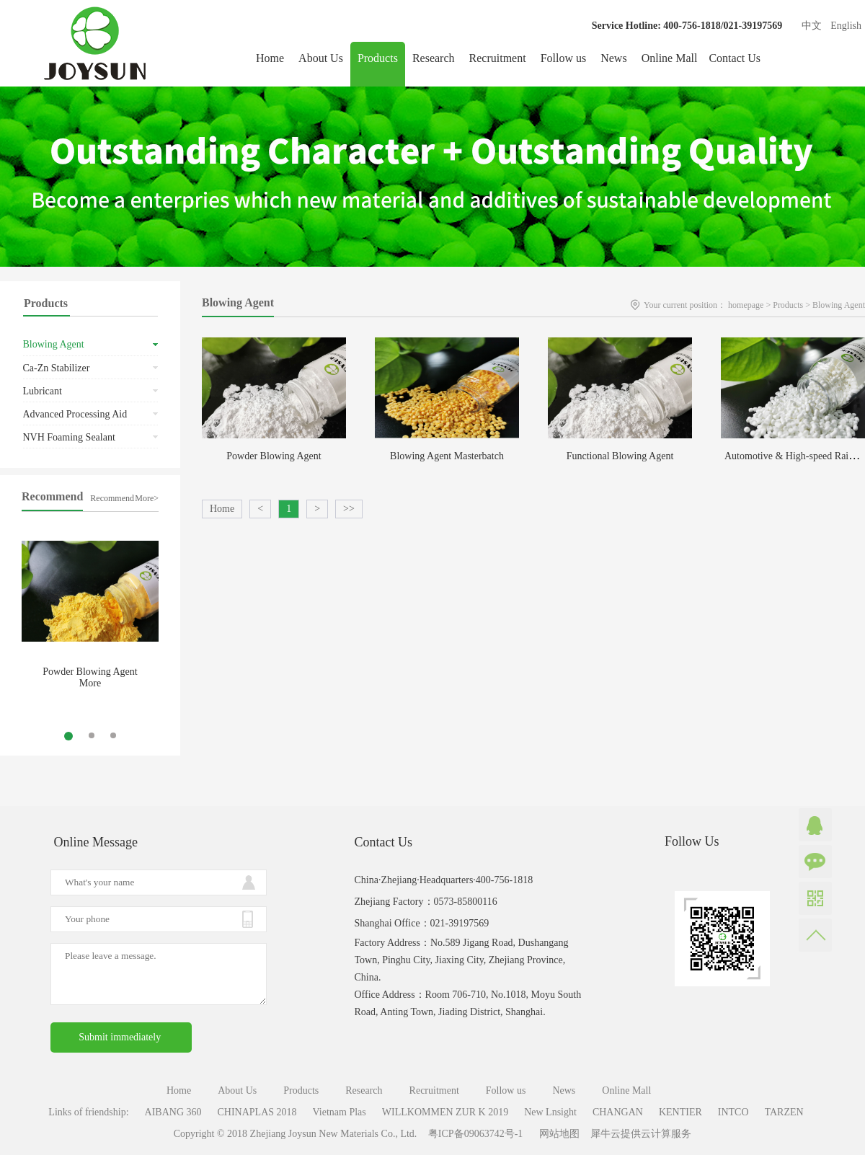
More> (147, 498)
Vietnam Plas (339, 1112)
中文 (812, 25)
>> (349, 508)
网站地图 (557, 1133)
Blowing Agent (838, 305)
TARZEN (784, 1112)
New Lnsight (550, 1112)
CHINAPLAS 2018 (257, 1112)
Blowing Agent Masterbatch (447, 456)
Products (788, 305)
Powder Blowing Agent (90, 671)
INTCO (733, 1112)
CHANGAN (618, 1112)
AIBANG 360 (173, 1112)
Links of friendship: (88, 1112)
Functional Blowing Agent (620, 456)
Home (270, 58)
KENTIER (680, 1112)
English (845, 25)
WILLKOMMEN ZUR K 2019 (445, 1112)
